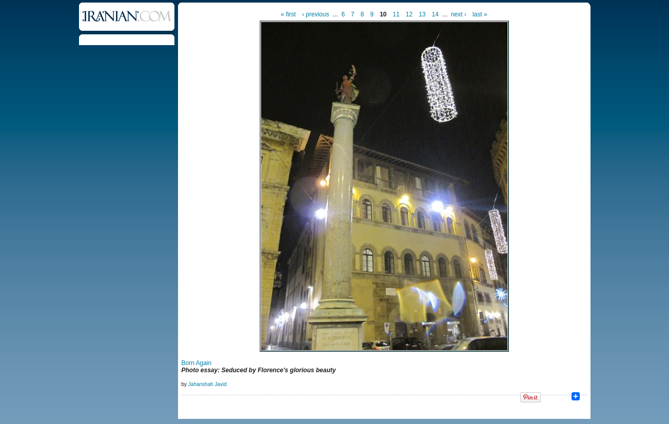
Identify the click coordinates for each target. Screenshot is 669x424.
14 (435, 14)
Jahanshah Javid (207, 384)
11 (396, 14)
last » (480, 14)
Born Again (197, 363)
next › (458, 14)
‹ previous (315, 14)
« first (288, 14)
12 (409, 14)
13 (422, 14)
